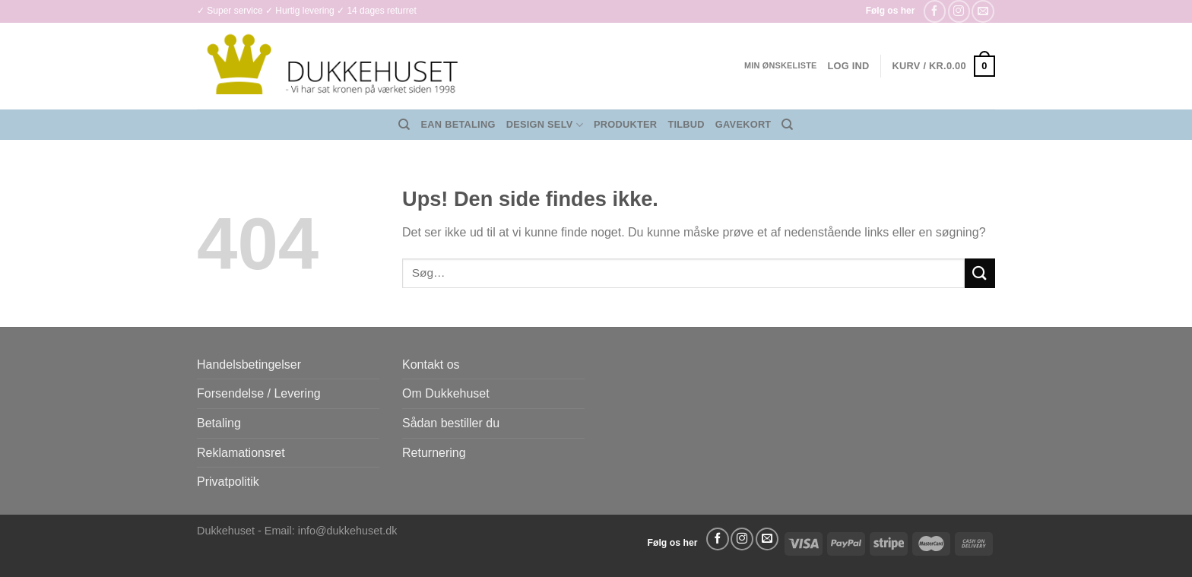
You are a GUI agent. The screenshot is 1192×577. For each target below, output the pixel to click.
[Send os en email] (983, 11)
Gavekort (743, 124)
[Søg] (404, 124)
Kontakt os (431, 364)
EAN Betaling (458, 124)
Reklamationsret (241, 452)
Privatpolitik (228, 481)
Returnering (434, 452)
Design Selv (544, 125)
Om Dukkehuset (446, 393)
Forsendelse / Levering (259, 393)
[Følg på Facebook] (935, 11)
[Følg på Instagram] (959, 11)
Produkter (625, 124)
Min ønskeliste (780, 65)
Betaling (219, 423)
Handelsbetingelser (249, 364)
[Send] (980, 273)
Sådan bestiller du (450, 423)
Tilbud (685, 124)
